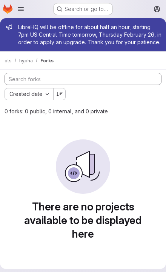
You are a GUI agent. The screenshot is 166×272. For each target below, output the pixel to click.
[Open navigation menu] (21, 9)
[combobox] (29, 94)
